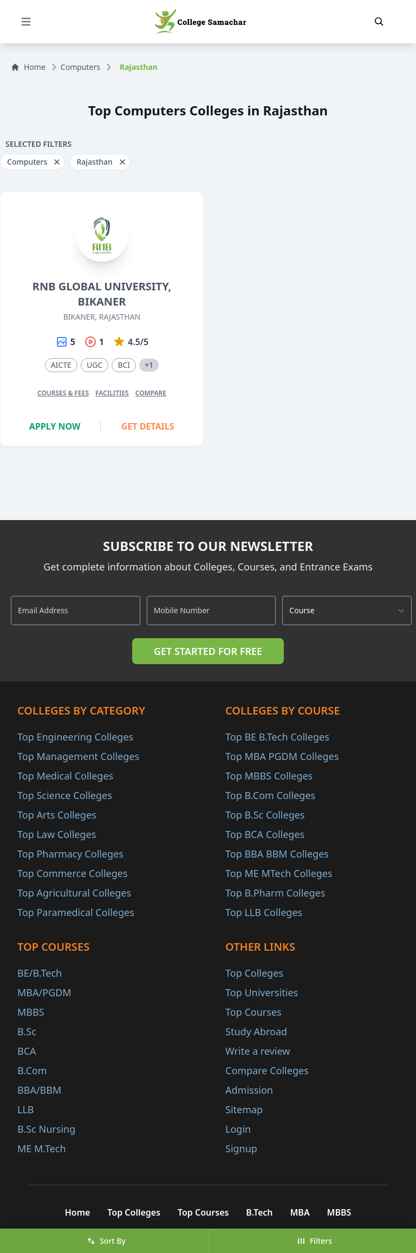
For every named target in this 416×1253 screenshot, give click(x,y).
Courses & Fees (63, 393)
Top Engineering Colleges (75, 736)
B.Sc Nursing (46, 1128)
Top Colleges (254, 972)
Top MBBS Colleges (269, 775)
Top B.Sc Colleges (264, 814)
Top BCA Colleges (264, 834)
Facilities (112, 393)
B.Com (32, 1070)
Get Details (147, 426)
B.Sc (26, 1031)
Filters (314, 1241)
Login (238, 1128)
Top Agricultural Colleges (74, 892)
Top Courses (253, 1011)
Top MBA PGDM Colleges (282, 756)
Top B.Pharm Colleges (275, 892)
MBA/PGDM (44, 992)
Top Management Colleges (78, 756)
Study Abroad (256, 1031)
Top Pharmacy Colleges (70, 853)
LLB (25, 1109)
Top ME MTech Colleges (279, 873)
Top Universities (261, 992)
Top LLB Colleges (263, 912)
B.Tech (259, 1212)
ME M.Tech (41, 1148)
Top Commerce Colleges (72, 873)
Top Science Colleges (64, 795)
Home (28, 67)
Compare (150, 393)
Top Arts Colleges (56, 814)
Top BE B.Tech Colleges (277, 736)
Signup (241, 1148)
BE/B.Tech (39, 972)
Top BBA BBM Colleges (277, 853)
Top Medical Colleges (65, 775)
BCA (26, 1050)
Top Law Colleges (56, 834)
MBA (300, 1212)
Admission (249, 1089)
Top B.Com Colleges (270, 795)
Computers (80, 67)
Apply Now (55, 426)
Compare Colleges (267, 1070)
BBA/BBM (39, 1089)
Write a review (257, 1050)
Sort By (106, 1241)
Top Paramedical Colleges (75, 912)
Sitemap (244, 1109)
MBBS (30, 1011)
